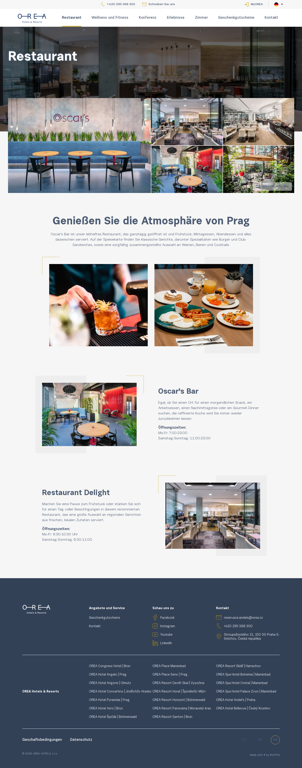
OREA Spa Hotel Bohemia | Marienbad (243, 674)
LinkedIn (166, 643)
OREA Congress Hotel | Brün (109, 666)
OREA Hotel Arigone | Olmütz (110, 683)
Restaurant (71, 18)
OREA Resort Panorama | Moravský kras (181, 708)
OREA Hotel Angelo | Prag (107, 674)
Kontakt (271, 18)
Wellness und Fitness (109, 18)
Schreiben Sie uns (161, 4)
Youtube (166, 635)
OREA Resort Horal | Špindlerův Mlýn (178, 691)
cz (244, 740)
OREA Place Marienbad (169, 666)
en (260, 740)
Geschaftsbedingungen (42, 740)
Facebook (167, 618)
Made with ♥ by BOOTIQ (265, 755)
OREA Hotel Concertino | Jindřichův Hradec (120, 691)
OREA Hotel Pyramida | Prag (109, 700)
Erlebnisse (175, 18)
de (275, 740)
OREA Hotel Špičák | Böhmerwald (113, 717)
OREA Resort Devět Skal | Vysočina (178, 683)
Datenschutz (81, 740)
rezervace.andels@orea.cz (243, 618)
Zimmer (201, 18)
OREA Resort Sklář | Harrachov (238, 666)
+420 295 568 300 (121, 4)
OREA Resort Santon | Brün (172, 717)
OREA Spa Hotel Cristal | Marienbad (242, 683)
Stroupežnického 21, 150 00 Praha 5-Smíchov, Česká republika (251, 637)
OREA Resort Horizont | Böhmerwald (178, 700)
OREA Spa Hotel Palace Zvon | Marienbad (246, 691)
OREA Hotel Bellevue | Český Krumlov (243, 708)
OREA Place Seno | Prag (169, 674)
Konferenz (147, 18)
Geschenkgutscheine (236, 18)
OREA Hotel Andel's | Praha (235, 700)
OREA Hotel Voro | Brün (106, 708)
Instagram (167, 626)
